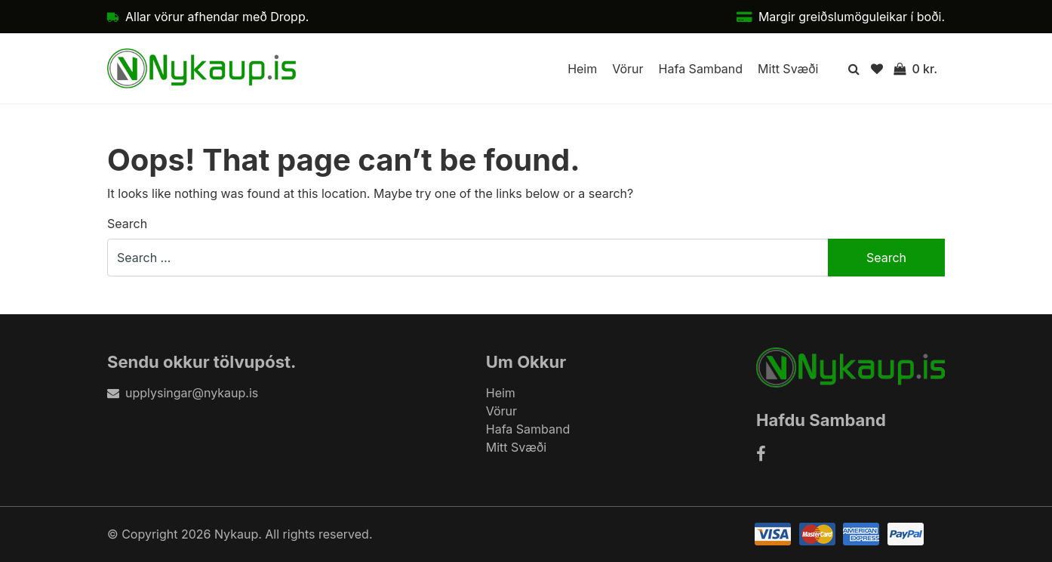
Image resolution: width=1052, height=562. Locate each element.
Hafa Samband (701, 68)
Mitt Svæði (788, 68)
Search (127, 223)
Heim (582, 68)
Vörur (627, 68)
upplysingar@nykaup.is (182, 392)
